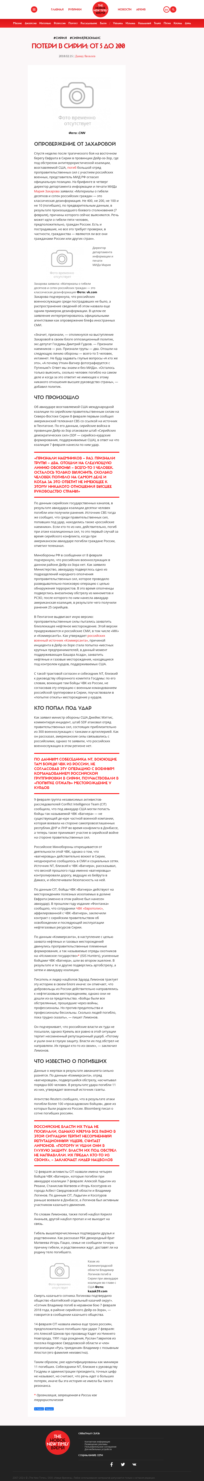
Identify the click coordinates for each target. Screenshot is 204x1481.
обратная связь (89, 1433)
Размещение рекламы (96, 1444)
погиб (71, 167)
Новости (124, 9)
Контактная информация (97, 1441)
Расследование (89, 23)
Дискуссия (31, 23)
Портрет (73, 23)
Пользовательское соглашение (101, 1446)
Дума (188, 23)
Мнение (17, 23)
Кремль (178, 23)
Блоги (103, 23)
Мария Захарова (47, 191)
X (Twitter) (39, 1409)
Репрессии (60, 23)
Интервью (45, 23)
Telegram (49, 1409)
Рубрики (75, 9)
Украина (118, 23)
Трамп (157, 23)
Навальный (144, 23)
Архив (141, 9)
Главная (57, 9)
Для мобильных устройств (98, 1449)
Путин (167, 23)
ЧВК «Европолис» (89, 908)
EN (166, 10)
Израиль (130, 23)
